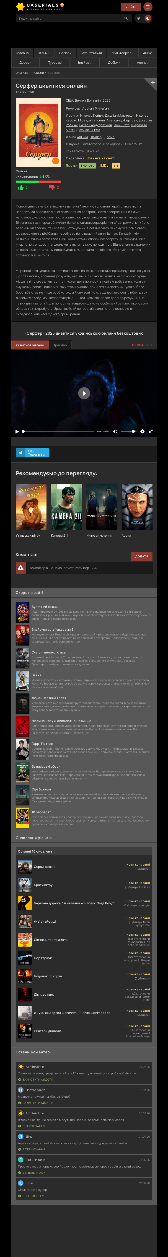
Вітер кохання (31, 1126)
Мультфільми (91, 53)
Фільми (44, 53)
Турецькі (55, 62)
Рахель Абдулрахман (95, 125)
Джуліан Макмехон (119, 115)
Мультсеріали (122, 53)
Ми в (36, 453)
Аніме (147, 53)
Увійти (131, 7)
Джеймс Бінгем (88, 130)
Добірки (114, 62)
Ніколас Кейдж (91, 115)
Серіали (65, 53)
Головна (22, 53)
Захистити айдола (36, 1079)
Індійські (84, 62)
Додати (141, 556)
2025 (106, 100)
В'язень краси (32, 1173)
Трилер (96, 137)
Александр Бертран (122, 120)
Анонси (143, 62)
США (69, 100)
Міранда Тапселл (91, 120)
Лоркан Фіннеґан (95, 108)
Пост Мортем (31, 1196)
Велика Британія (88, 100)
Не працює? (142, 345)
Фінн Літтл (122, 125)
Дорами (25, 62)
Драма (109, 137)
